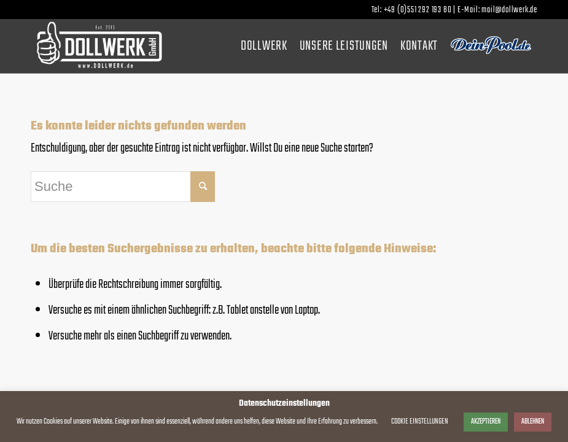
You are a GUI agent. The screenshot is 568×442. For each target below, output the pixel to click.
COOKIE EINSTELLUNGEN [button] (419, 421)
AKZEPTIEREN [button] (485, 421)
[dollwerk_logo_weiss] (99, 46)
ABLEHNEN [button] (532, 421)
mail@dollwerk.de (509, 10)
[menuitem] (264, 46)
